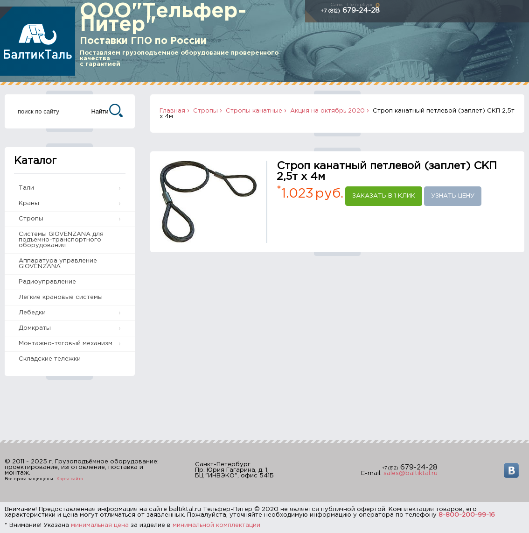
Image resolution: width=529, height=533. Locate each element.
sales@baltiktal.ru (410, 473)
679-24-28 (350, 10)
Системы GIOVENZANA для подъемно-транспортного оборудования (61, 240)
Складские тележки (50, 359)
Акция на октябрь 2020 (327, 111)
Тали (26, 188)
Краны (29, 203)
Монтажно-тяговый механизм (65, 343)
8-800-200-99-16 (467, 515)
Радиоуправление (47, 281)
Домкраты (35, 328)
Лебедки (32, 312)
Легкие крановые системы (61, 297)
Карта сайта (69, 479)
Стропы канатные (254, 111)
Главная (172, 111)
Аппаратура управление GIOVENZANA (58, 263)
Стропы (31, 218)
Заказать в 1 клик (383, 196)
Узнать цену (452, 196)
